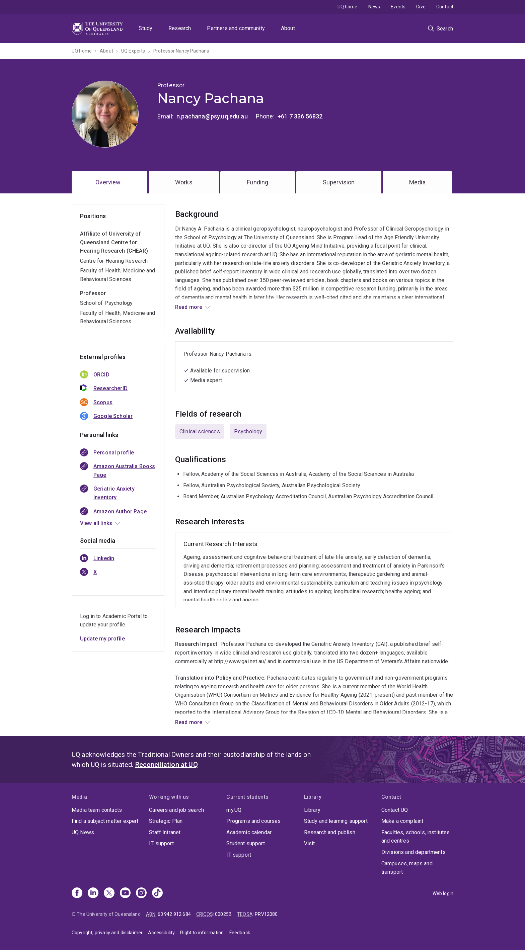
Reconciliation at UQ (166, 765)
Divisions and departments (413, 852)
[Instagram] (141, 893)
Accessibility (161, 932)
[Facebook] (77, 893)
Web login (443, 893)
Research (179, 28)
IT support (161, 843)
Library (312, 810)
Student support (245, 843)
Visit (309, 843)
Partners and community (236, 28)
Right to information (202, 932)
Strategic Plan (165, 821)
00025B (223, 914)
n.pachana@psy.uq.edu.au (212, 116)
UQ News (83, 832)
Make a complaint (402, 821)
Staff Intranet (164, 832)
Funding (257, 182)
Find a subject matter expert (105, 821)
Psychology (248, 431)
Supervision (339, 182)
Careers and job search (176, 810)
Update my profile (102, 638)
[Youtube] (125, 893)
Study (145, 28)
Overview (108, 182)
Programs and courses (253, 821)
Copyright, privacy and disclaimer (107, 932)
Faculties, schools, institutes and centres (415, 836)
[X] (109, 893)
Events (398, 6)
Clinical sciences (199, 431)
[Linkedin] (93, 893)
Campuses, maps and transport (407, 867)
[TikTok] (157, 893)
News (374, 6)
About (288, 28)
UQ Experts (133, 51)
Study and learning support (336, 821)
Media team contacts (97, 810)
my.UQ (233, 810)
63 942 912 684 (174, 914)
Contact (444, 6)
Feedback (239, 932)
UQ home (348, 6)
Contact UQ (394, 810)
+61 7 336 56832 (300, 116)
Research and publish (329, 832)
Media (417, 182)
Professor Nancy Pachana (181, 51)
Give (421, 6)
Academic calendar (249, 832)
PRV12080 (266, 914)
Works (184, 182)
